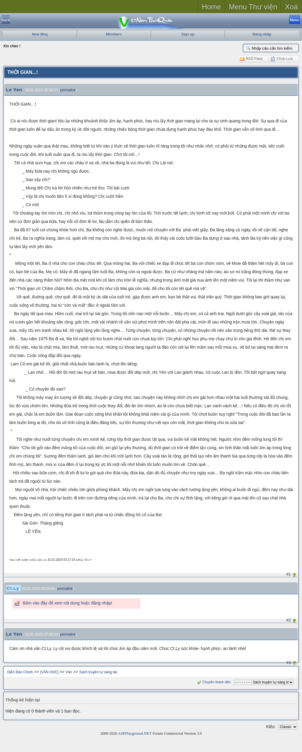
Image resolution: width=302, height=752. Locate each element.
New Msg (40, 34)
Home (211, 7)
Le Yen (14, 89)
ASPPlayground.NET (135, 733)
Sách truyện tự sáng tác (98, 672)
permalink (68, 90)
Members (114, 34)
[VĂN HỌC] (49, 672)
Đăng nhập (262, 34)
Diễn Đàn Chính (20, 672)
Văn (69, 672)
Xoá (291, 7)
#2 (288, 620)
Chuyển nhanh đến (213, 682)
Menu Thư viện (253, 7)
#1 (288, 574)
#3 (288, 662)
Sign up (187, 34)
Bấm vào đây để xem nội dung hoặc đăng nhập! (67, 603)
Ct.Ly (13, 588)
